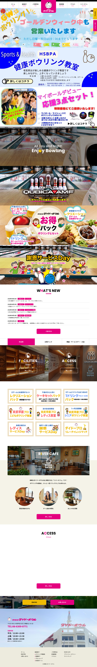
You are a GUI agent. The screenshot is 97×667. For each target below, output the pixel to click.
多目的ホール (39, 660)
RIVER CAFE (67, 652)
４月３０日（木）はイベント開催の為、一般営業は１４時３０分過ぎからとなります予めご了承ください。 (36, 323)
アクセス (54, 656)
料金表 (21, 342)
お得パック (48, 342)
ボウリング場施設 (40, 654)
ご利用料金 (54, 652)
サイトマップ (67, 656)
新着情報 (54, 654)
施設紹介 (37, 652)
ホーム (23, 652)
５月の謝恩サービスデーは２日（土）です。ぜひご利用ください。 (25, 301)
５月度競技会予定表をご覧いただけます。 (19, 317)
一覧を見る (48, 331)
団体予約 (34, 602)
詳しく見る (28, 370)
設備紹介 (37, 656)
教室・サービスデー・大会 (75, 342)
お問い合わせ (62, 602)
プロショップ (39, 658)
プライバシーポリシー (70, 654)
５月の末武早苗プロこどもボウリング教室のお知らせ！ (22, 312)
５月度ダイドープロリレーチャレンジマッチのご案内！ (22, 306)
